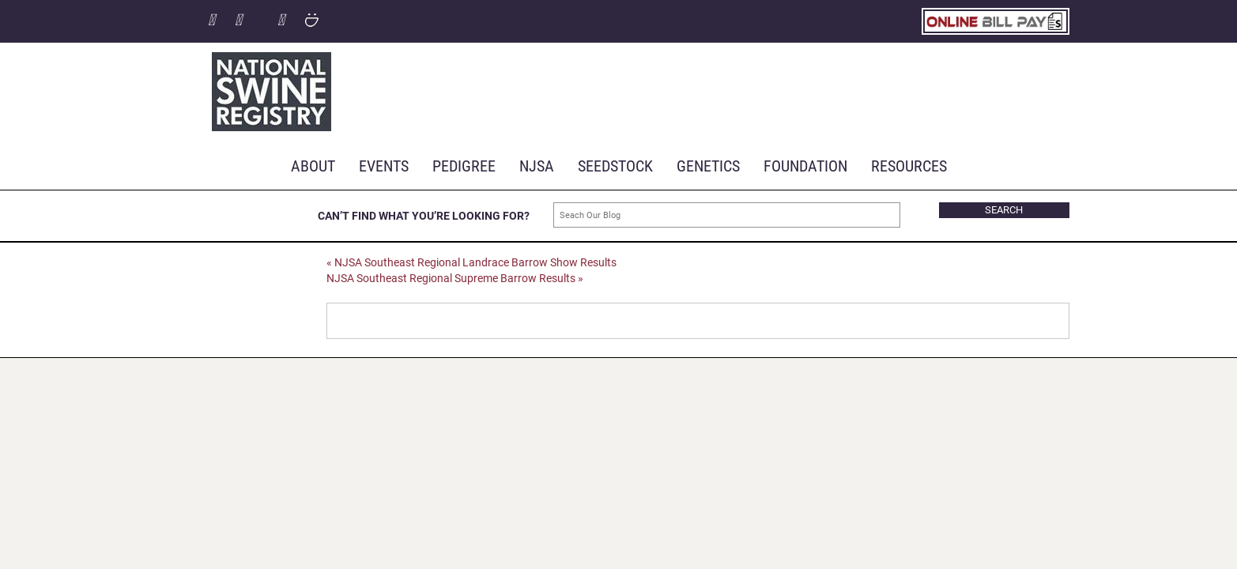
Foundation (805, 165)
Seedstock (615, 165)
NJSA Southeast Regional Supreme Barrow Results (454, 277)
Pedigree (464, 165)
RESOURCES (909, 165)
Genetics (708, 165)
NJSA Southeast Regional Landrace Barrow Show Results (471, 261)
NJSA (536, 165)
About (313, 165)
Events (384, 165)
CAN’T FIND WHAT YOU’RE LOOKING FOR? (424, 215)
